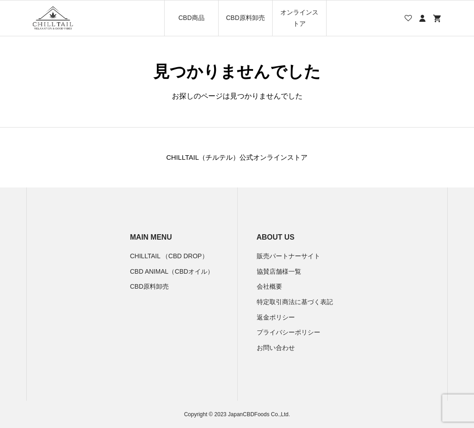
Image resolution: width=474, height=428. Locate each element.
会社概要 (269, 286)
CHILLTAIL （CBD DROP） (169, 256)
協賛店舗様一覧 (279, 271)
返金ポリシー (276, 317)
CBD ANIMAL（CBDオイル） (172, 271)
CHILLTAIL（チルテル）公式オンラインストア (237, 157)
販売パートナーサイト (288, 256)
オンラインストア (299, 18)
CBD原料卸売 (245, 17)
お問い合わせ (276, 347)
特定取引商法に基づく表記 (295, 301)
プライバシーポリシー (288, 332)
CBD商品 (191, 17)
